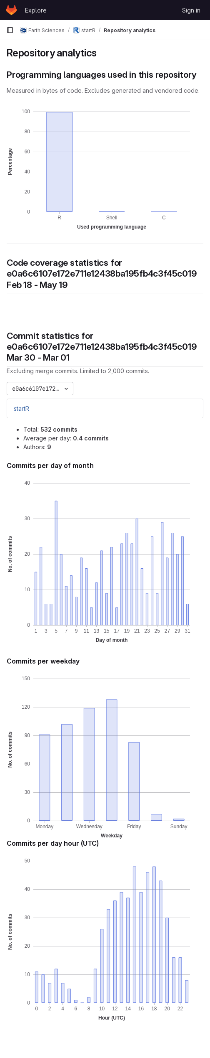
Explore (36, 10)
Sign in (191, 10)
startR (21, 408)
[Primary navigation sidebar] (10, 30)
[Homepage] (11, 10)
